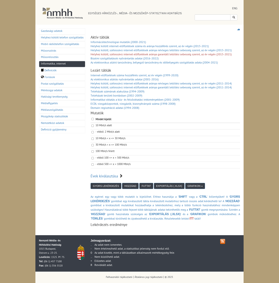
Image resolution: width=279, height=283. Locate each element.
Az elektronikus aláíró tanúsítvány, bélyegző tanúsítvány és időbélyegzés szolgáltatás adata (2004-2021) (154, 63)
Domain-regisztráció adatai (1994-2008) (115, 108)
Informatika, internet (53, 64)
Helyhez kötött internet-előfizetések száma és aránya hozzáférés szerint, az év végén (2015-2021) (150, 46)
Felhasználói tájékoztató (119, 277)
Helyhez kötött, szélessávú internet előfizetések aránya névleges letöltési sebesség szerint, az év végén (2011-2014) (161, 84)
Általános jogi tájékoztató (149, 277)
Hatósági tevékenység (54, 97)
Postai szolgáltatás (52, 84)
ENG (234, 8)
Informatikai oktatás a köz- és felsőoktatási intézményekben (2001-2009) (135, 100)
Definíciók (49, 70)
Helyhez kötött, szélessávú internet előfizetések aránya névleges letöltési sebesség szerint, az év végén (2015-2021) (161, 50)
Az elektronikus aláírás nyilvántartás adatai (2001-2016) (125, 79)
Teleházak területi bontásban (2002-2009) (116, 96)
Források (48, 77)
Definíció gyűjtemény (53, 130)
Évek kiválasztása (104, 177)
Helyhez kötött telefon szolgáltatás (62, 37)
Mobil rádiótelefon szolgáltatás (60, 44)
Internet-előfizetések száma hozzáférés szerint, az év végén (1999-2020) (134, 75)
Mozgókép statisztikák (54, 116)
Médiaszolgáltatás (52, 110)
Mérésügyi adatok (51, 90)
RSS (228, 241)
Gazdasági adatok (51, 31)
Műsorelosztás (50, 57)
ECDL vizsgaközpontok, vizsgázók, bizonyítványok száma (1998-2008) (133, 104)
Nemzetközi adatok (52, 123)
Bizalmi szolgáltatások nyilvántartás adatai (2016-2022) (125, 58)
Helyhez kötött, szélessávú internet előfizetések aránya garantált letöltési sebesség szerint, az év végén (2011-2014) (161, 87)
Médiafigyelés (49, 103)
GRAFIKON (195, 186)
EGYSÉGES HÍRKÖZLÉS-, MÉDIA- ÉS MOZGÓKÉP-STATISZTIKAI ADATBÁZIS (135, 13)
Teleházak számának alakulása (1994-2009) (117, 92)
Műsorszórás (48, 51)
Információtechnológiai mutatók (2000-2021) (118, 42)
